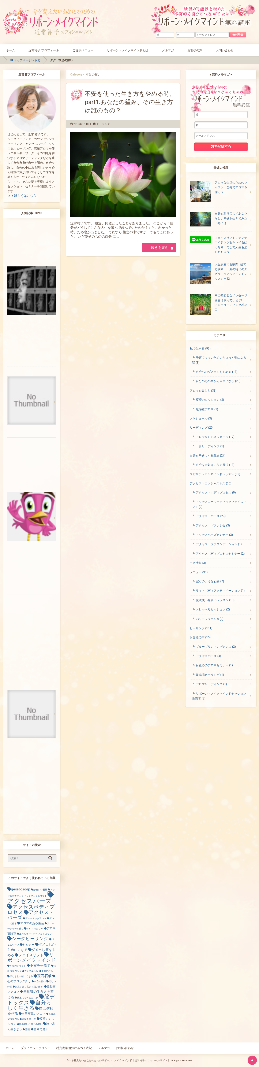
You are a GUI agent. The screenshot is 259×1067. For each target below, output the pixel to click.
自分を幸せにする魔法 (207, 455)
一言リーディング (210, 446)
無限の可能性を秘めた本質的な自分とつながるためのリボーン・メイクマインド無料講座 (203, 18)
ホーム (10, 50)
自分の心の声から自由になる (218, 381)
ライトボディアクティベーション (220, 590)
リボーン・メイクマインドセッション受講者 (219, 696)
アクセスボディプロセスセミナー (220, 553)
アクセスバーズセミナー (214, 534)
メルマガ (168, 50)
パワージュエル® (209, 619)
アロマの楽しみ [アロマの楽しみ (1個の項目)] (35, 928)
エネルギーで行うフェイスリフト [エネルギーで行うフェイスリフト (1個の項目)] (36, 934)
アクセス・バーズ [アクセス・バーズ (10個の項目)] (30, 914)
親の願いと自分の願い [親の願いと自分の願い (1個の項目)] (30, 1024)
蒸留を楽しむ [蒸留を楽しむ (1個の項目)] (29, 1019)
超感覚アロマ (207, 409)
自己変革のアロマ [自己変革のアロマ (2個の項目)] (33, 1013)
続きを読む (160, 247)
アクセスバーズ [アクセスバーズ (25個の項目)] (29, 901)
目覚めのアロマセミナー (214, 665)
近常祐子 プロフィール (44, 50)
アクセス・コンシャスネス (210, 483)
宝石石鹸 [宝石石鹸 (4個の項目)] (44, 976)
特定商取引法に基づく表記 (74, 1048)
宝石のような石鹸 (210, 581)
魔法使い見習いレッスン (215, 600)
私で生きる (200, 348)
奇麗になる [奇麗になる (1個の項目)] (47, 971)
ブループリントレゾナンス (216, 646)
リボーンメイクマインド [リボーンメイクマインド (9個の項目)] (31, 957)
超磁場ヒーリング (210, 674)
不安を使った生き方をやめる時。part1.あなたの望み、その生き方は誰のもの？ (130, 102)
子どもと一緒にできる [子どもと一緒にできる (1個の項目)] (21, 976)
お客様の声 (194, 50)
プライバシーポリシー (35, 1048)
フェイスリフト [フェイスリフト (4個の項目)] (31, 955)
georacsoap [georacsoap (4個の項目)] (20, 889)
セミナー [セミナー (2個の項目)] (28, 944)
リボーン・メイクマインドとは (127, 50)
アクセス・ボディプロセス (216, 492)
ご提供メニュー (83, 50)
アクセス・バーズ (211, 516)
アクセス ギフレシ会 (213, 525)
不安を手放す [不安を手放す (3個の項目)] (40, 965)
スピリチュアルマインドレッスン (215, 474)
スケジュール (201, 418)
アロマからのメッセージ (215, 437)
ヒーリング (103, 124)
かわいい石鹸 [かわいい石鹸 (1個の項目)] (40, 889)
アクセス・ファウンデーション (219, 544)
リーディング (202, 427)
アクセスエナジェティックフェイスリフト (219, 504)
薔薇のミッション (210, 399)
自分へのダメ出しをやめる (216, 371)
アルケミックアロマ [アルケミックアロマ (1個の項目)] (35, 918)
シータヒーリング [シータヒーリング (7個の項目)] (30, 938)
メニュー (199, 572)
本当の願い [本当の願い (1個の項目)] (40, 981)
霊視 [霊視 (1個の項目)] (27, 1029)
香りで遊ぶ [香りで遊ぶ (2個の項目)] (41, 1029)
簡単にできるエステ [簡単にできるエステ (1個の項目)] (27, 997)
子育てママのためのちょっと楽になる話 (219, 360)
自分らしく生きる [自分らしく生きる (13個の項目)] (29, 1005)
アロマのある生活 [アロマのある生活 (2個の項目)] (32, 923)
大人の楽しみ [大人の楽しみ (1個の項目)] (31, 971)
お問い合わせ (225, 50)
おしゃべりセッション (213, 609)
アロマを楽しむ (203, 390)
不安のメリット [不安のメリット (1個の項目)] (18, 965)
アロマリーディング (211, 684)
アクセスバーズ (208, 656)
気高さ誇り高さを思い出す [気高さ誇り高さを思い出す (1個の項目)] (29, 986)
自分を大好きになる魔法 (215, 464)
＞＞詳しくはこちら (22, 196)
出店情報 (198, 563)
